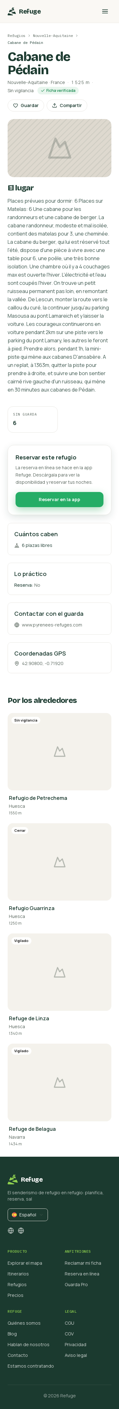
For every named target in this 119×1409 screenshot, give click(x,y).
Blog (12, 1334)
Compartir (67, 105)
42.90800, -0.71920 (38, 666)
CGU (69, 1323)
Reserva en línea (82, 1274)
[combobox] (28, 1214)
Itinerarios (18, 1274)
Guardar (26, 105)
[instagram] (11, 1230)
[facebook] (21, 1230)
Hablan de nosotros (29, 1344)
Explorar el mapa (25, 1263)
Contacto (18, 1355)
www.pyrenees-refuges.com (48, 627)
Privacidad (75, 1344)
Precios (15, 1295)
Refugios (16, 35)
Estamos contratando (31, 1366)
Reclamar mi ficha (83, 1263)
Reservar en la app (59, 502)
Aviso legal (76, 1355)
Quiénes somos (24, 1323)
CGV (69, 1334)
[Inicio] (24, 11)
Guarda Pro (76, 1284)
